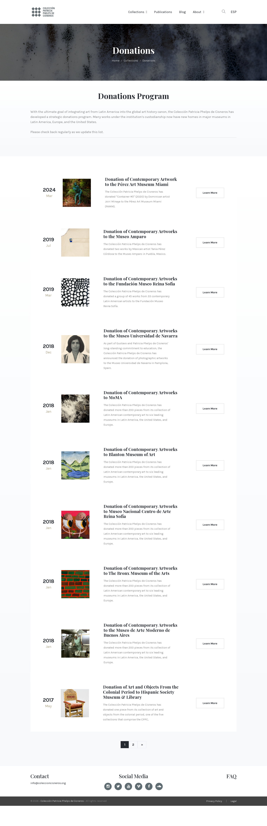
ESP (234, 12)
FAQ (231, 796)
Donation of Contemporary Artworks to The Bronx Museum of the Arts (139, 588)
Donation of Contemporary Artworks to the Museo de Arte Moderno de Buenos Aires (135, 650)
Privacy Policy (214, 821)
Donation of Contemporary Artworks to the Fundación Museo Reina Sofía (139, 289)
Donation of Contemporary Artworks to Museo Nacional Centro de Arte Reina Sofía (141, 526)
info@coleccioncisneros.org (48, 803)
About (197, 12)
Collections (136, 12)
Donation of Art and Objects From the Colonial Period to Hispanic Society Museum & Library (139, 712)
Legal (234, 821)
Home (115, 60)
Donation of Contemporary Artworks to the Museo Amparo (136, 239)
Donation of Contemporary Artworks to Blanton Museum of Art (141, 467)
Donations (148, 60)
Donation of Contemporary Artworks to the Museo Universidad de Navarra (140, 346)
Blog (182, 12)
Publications (163, 12)
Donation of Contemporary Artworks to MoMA (132, 410)
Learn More (208, 195)
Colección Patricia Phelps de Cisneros (62, 821)
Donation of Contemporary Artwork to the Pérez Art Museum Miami (140, 184)
